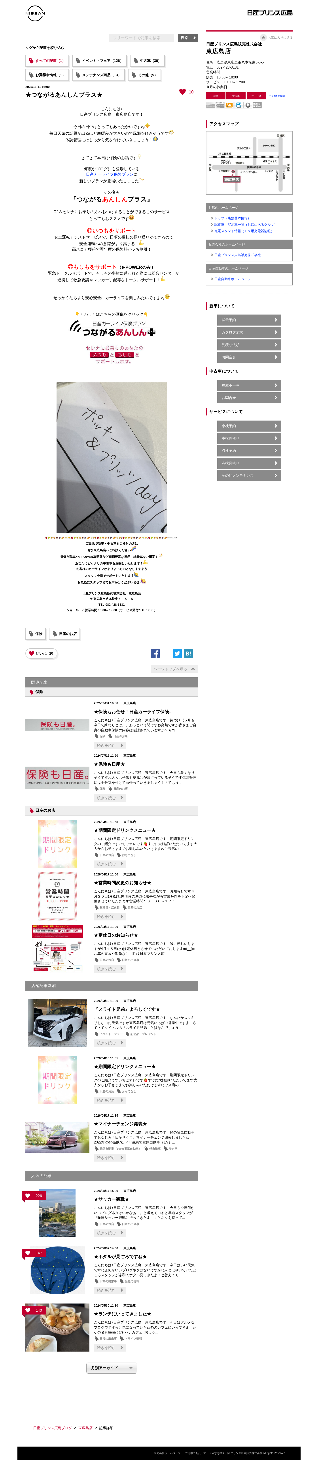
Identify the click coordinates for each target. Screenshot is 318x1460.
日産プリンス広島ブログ (52, 1428)
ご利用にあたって (195, 1453)
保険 (38, 634)
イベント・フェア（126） (102, 61)
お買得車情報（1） (50, 75)
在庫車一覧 (230, 385)
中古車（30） (151, 61)
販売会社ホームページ (167, 1453)
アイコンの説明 (277, 96)
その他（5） (148, 75)
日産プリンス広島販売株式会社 (237, 255)
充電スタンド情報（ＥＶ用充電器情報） (244, 231)
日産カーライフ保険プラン (110, 174)
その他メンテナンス (238, 475)
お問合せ (229, 357)
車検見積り (230, 438)
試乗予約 (229, 320)
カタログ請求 (232, 332)
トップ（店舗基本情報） (232, 218)
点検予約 (229, 451)
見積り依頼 (230, 345)
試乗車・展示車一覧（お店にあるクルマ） (245, 224)
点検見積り (230, 463)
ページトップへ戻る (170, 669)
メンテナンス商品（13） (101, 75)
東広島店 (85, 1428)
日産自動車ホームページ (232, 279)
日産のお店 (68, 634)
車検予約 (229, 426)
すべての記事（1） (50, 61)
